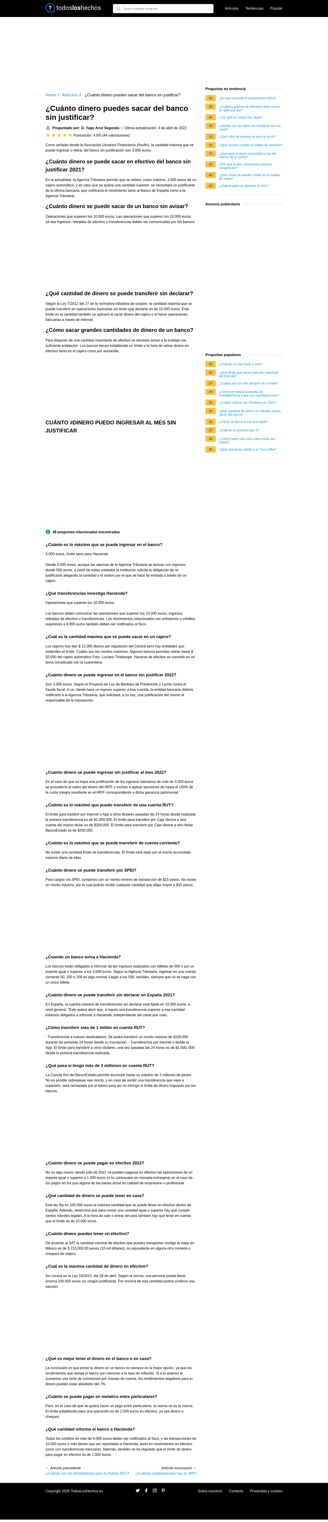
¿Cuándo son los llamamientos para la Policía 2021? (87, 1473)
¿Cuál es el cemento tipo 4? (239, 430)
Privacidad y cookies (266, 1491)
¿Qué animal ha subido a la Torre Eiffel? (247, 449)
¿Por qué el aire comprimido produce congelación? (245, 166)
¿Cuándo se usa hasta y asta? (241, 364)
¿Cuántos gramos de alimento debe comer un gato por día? (249, 108)
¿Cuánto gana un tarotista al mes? (244, 186)
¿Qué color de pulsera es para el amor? (247, 136)
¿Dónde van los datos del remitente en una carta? (250, 127)
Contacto (236, 1491)
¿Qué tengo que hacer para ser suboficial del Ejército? (248, 374)
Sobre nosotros (210, 1491)
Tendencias (254, 8)
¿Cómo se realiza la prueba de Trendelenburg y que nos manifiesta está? (249, 393)
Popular (276, 8)
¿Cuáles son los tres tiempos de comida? (248, 383)
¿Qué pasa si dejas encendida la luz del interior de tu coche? (247, 155)
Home (51, 95)
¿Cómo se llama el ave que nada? (243, 422)
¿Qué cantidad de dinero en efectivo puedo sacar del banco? (250, 412)
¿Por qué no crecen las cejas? (240, 117)
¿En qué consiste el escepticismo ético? (247, 98)
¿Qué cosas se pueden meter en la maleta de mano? (249, 176)
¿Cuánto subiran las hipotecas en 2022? (248, 402)
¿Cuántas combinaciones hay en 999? (165, 1473)
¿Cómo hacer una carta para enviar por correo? (247, 440)
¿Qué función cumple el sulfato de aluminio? (251, 145)
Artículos (232, 8)
